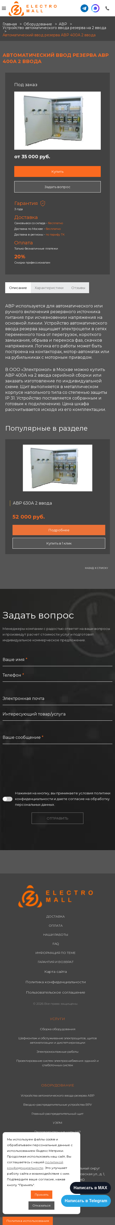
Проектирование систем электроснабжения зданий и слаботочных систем (57, 1063)
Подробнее (58, 530)
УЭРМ (57, 1123)
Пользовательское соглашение (55, 992)
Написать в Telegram (86, 1201)
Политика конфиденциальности (55, 982)
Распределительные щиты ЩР (57, 1132)
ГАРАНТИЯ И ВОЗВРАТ (56, 962)
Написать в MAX (90, 1188)
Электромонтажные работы (57, 1052)
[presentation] (42, 767)
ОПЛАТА (56, 925)
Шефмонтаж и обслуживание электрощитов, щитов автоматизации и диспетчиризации (57, 1040)
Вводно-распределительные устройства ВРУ (57, 1104)
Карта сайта (55, 971)
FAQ (56, 944)
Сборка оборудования (57, 1029)
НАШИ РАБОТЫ (55, 935)
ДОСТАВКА (55, 916)
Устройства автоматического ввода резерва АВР (57, 1095)
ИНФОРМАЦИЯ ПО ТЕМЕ (55, 953)
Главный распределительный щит (57, 1114)
